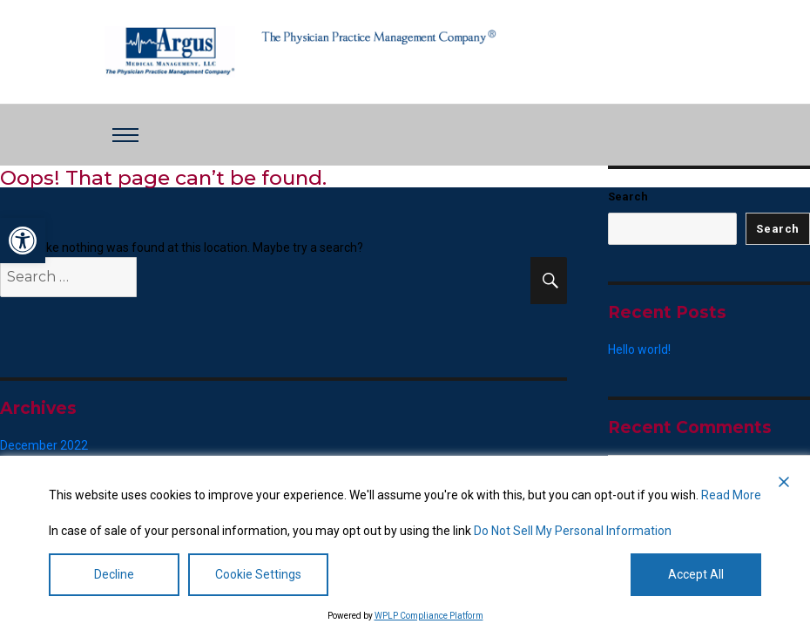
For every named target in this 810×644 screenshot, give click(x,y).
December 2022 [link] (44, 445)
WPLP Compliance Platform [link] (429, 615)
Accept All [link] (696, 574)
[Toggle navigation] (125, 135)
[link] (22, 240)
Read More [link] (731, 495)
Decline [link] (114, 574)
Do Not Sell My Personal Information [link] (573, 531)
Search (628, 196)
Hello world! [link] (639, 349)
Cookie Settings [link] (258, 574)
